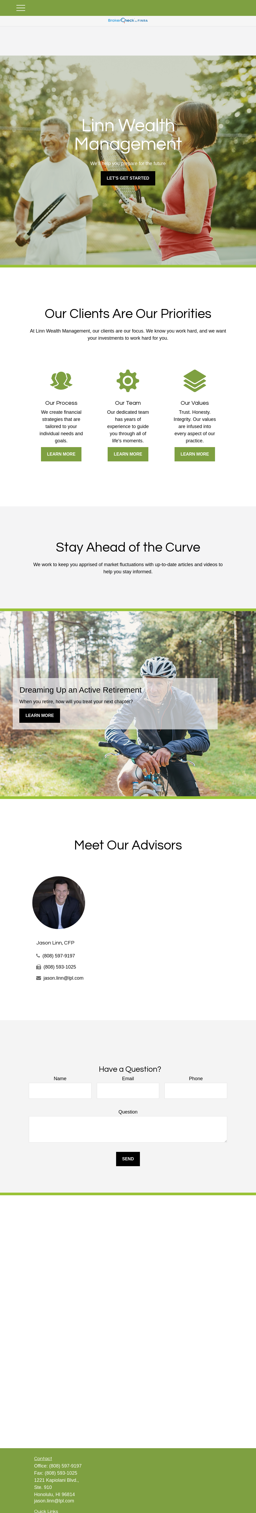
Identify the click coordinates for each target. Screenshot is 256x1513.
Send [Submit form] (128, 1159)
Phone (196, 1078)
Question (128, 1112)
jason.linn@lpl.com (64, 978)
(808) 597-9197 (59, 955)
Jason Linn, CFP (55, 943)
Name (60, 1078)
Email (128, 1078)
